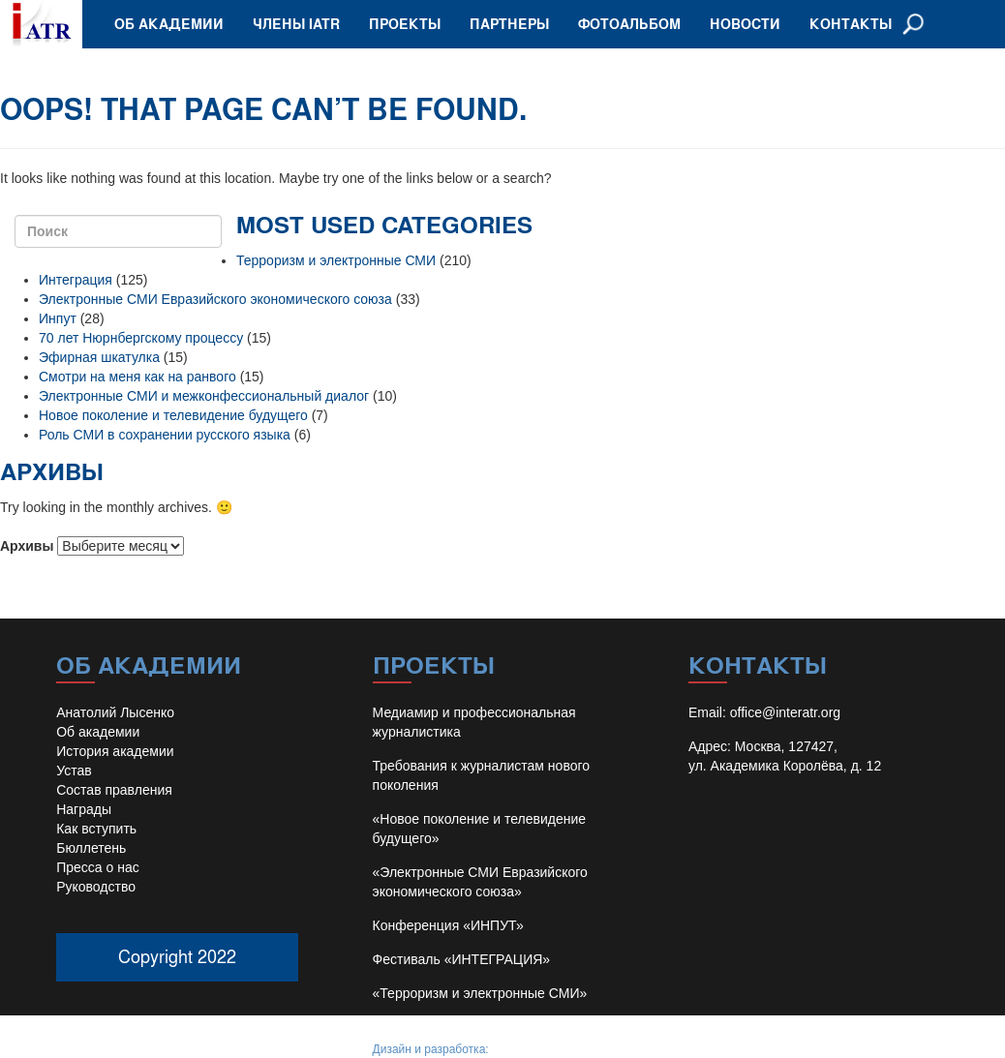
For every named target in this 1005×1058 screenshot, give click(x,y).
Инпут (57, 318)
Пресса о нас (97, 867)
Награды (83, 809)
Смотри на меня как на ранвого (137, 376)
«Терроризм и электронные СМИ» (480, 993)
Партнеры (509, 24)
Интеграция (75, 279)
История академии (114, 751)
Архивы (26, 546)
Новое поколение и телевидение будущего (173, 415)
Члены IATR (296, 24)
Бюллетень (91, 848)
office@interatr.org (785, 712)
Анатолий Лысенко (115, 712)
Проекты (405, 24)
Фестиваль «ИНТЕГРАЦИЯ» (462, 959)
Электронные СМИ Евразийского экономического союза (215, 299)
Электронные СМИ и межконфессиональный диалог (204, 396)
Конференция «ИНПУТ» (448, 925)
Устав (73, 770)
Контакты (850, 24)
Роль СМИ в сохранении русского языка (164, 434)
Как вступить (96, 828)
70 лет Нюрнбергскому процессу (141, 338)
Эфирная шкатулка (99, 357)
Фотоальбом (629, 24)
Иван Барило (527, 1049)
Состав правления (114, 790)
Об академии (169, 24)
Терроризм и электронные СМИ (336, 260)
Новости (745, 24)
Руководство (96, 886)
